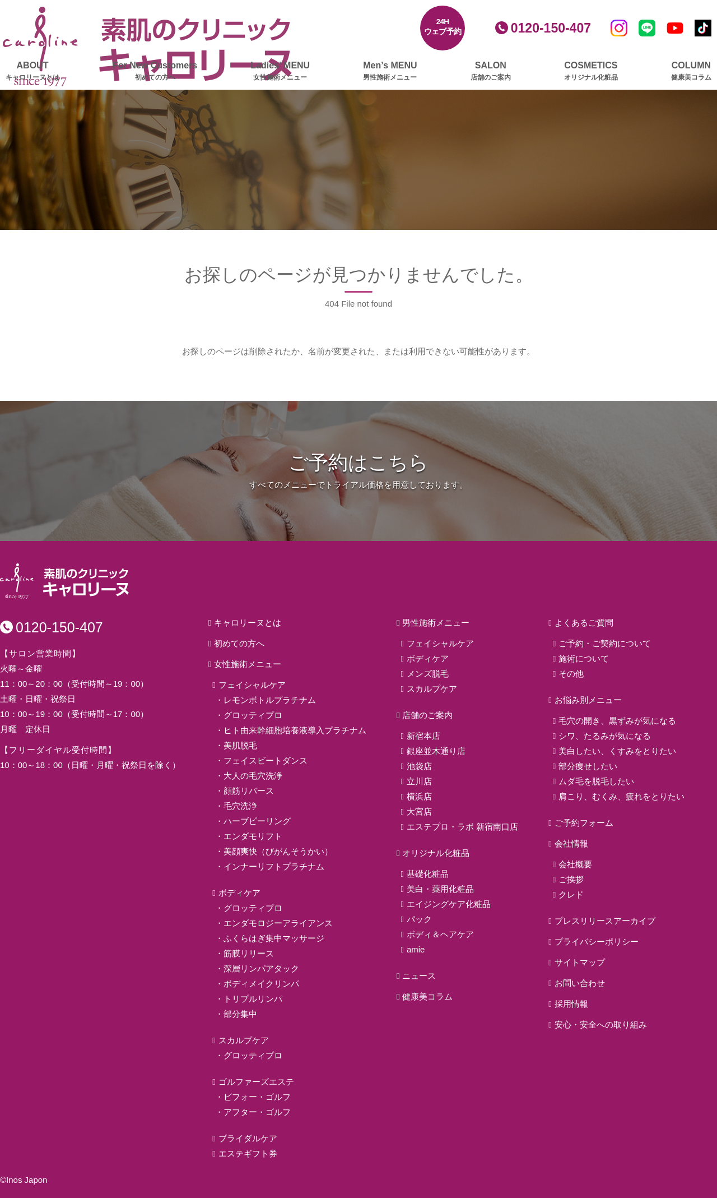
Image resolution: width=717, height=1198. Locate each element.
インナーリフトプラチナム (274, 866)
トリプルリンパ (253, 998)
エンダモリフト (253, 835)
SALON (491, 71)
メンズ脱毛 (428, 673)
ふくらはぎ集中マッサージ (274, 937)
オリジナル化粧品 (435, 852)
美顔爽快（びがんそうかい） (278, 850)
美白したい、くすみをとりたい (617, 750)
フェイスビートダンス (266, 760)
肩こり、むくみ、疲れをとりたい (621, 796)
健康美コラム (427, 996)
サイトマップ (580, 961)
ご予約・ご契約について (604, 642)
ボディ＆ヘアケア (440, 933)
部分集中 (240, 1013)
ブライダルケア (247, 1138)
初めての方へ (239, 642)
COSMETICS (591, 71)
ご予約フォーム (584, 822)
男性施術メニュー (435, 622)
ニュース (419, 975)
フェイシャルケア (252, 684)
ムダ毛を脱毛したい (596, 780)
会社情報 (571, 843)
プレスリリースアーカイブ (605, 920)
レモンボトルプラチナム (270, 699)
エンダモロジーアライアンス (278, 922)
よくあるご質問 (584, 622)
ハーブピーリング (257, 820)
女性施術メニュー (247, 663)
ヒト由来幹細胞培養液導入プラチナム (295, 729)
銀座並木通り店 (436, 750)
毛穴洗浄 (240, 805)
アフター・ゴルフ (257, 1111)
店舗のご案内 (427, 714)
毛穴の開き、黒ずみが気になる (617, 720)
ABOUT (32, 71)
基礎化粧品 (428, 873)
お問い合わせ (580, 982)
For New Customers (155, 71)
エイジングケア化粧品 (449, 903)
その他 (571, 673)
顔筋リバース (249, 790)
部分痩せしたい (587, 765)
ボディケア (239, 892)
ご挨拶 (571, 879)
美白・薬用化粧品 (440, 888)
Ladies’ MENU (280, 71)
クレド (571, 894)
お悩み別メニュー (588, 699)
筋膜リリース (249, 953)
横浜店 (419, 796)
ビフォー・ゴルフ (257, 1096)
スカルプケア (243, 1039)
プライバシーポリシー (597, 941)
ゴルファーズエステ (256, 1081)
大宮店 (419, 811)
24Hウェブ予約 (443, 26)
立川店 (419, 780)
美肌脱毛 (240, 745)
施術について (583, 658)
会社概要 (575, 863)
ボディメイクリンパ (261, 983)
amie (416, 949)
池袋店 (419, 765)
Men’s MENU (390, 71)
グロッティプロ (253, 714)
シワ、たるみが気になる (604, 735)
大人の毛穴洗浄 (253, 775)
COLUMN (691, 71)
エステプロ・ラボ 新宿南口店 (462, 826)
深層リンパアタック (261, 968)
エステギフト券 (247, 1153)
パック (419, 918)
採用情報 (571, 1003)
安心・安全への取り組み (601, 1024)
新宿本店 (423, 735)
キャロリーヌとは (247, 622)
